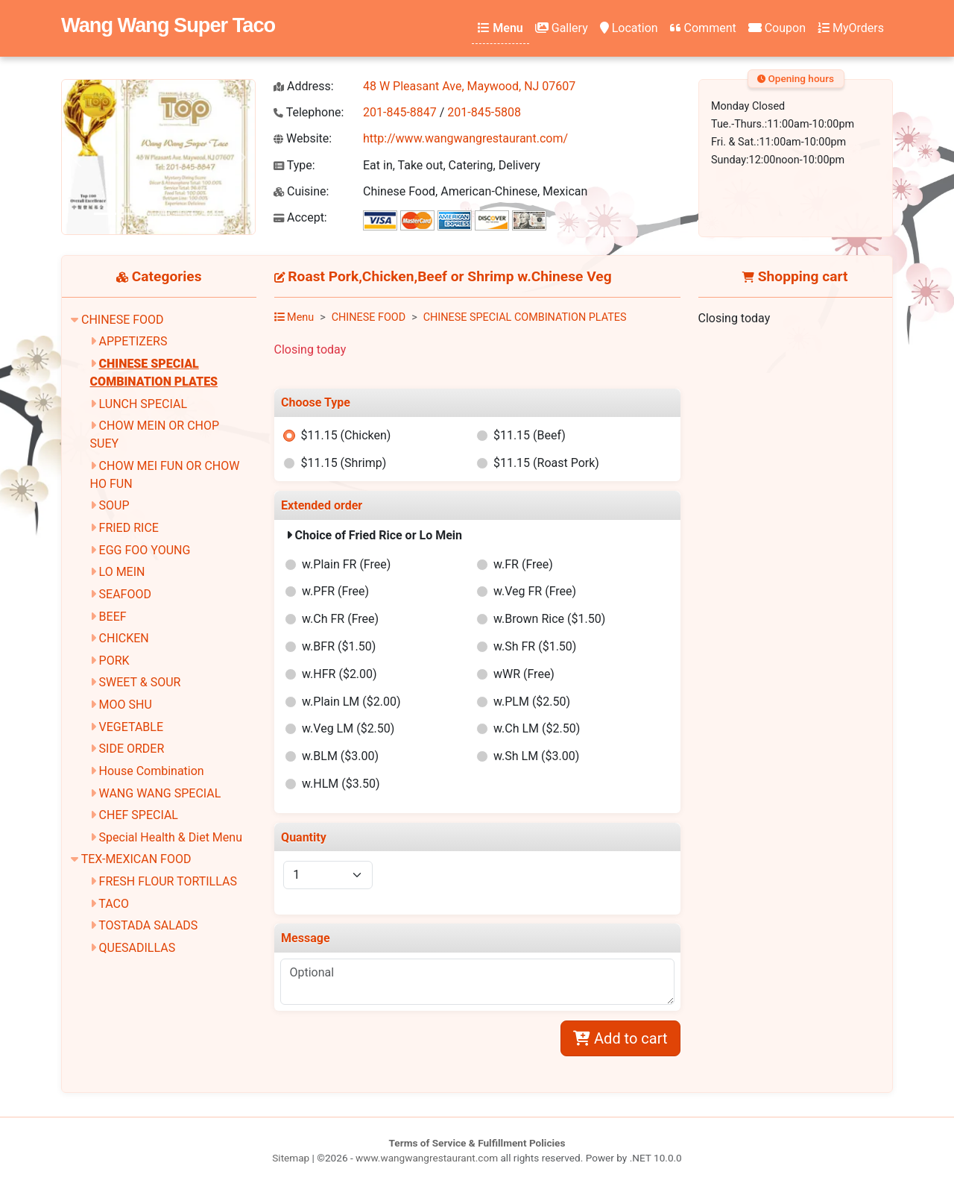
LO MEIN (122, 572)
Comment (703, 28)
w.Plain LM (351, 701)
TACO (113, 904)
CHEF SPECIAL (138, 815)
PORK (114, 660)
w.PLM (531, 701)
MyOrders (851, 28)
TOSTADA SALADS (148, 925)
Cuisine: (301, 191)
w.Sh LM (536, 756)
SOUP (114, 505)
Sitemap (290, 1158)
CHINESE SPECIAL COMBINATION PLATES (525, 317)
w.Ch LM (536, 728)
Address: (304, 86)
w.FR (523, 564)
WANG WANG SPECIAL (160, 793)
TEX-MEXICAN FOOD (136, 859)
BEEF (113, 616)
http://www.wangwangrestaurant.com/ (465, 138)
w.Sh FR (534, 646)
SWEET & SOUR (140, 682)
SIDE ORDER (132, 748)
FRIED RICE (129, 528)
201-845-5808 (484, 112)
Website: (303, 138)
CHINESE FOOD (122, 320)
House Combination (151, 771)
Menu (500, 28)
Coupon (777, 28)
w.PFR (335, 591)
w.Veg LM (348, 728)
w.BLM (340, 756)
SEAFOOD (125, 594)
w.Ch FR (340, 619)
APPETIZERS (133, 341)
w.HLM (340, 784)
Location (629, 28)
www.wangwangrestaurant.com (427, 1158)
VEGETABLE (131, 727)
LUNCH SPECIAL (143, 404)
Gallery (561, 28)
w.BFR (339, 646)
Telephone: (309, 112)
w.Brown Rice (549, 619)
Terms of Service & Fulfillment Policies (477, 1143)
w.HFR (339, 674)
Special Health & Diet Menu (170, 837)
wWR (524, 674)
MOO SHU (125, 704)
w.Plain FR (346, 564)
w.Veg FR (534, 591)
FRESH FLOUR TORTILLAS (168, 881)
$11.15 (345, 435)
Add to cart (620, 1038)
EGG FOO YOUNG (145, 550)
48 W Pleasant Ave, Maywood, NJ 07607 (469, 86)
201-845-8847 (400, 112)
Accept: (300, 217)
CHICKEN (124, 638)
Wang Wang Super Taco (168, 25)
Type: (294, 165)
